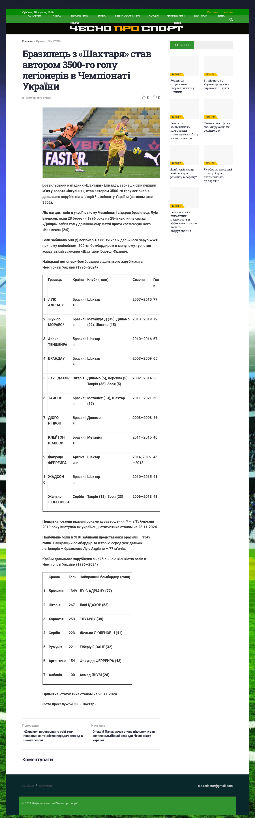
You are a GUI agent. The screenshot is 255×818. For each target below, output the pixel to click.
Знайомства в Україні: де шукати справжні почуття (216, 84)
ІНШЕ (178, 23)
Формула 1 (176, 15)
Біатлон (201, 15)
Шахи (74, 23)
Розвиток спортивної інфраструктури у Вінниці (182, 86)
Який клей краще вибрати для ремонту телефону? (183, 173)
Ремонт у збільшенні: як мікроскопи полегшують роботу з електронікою (184, 130)
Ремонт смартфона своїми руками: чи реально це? (217, 126)
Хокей (154, 15)
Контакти (227, 12)
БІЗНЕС (176, 74)
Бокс (102, 15)
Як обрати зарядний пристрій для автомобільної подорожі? (218, 175)
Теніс (220, 15)
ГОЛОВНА (34, 15)
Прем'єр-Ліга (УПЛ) (48, 41)
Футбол (56, 15)
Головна (27, 41)
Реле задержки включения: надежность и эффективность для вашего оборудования (183, 221)
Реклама (212, 12)
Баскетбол (80, 15)
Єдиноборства (127, 15)
